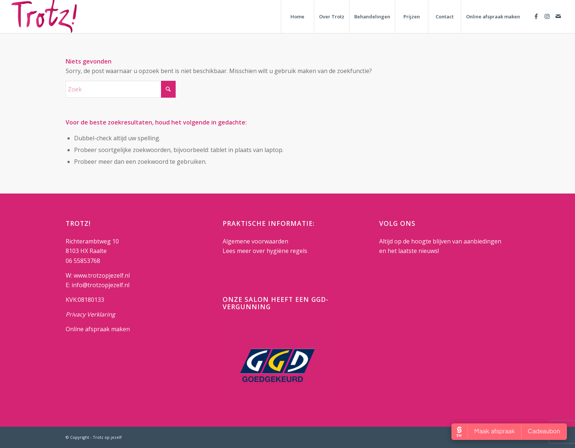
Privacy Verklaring (90, 314)
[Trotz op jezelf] (44, 16)
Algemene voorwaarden (255, 241)
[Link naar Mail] (558, 16)
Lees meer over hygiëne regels (266, 251)
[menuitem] (297, 16)
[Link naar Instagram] (547, 16)
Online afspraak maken (98, 329)
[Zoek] (121, 89)
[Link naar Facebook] (536, 16)
